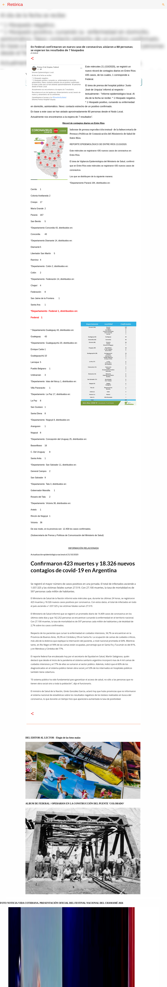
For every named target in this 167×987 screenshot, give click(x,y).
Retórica (15, 4)
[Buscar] (163, 4)
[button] (32, 58)
